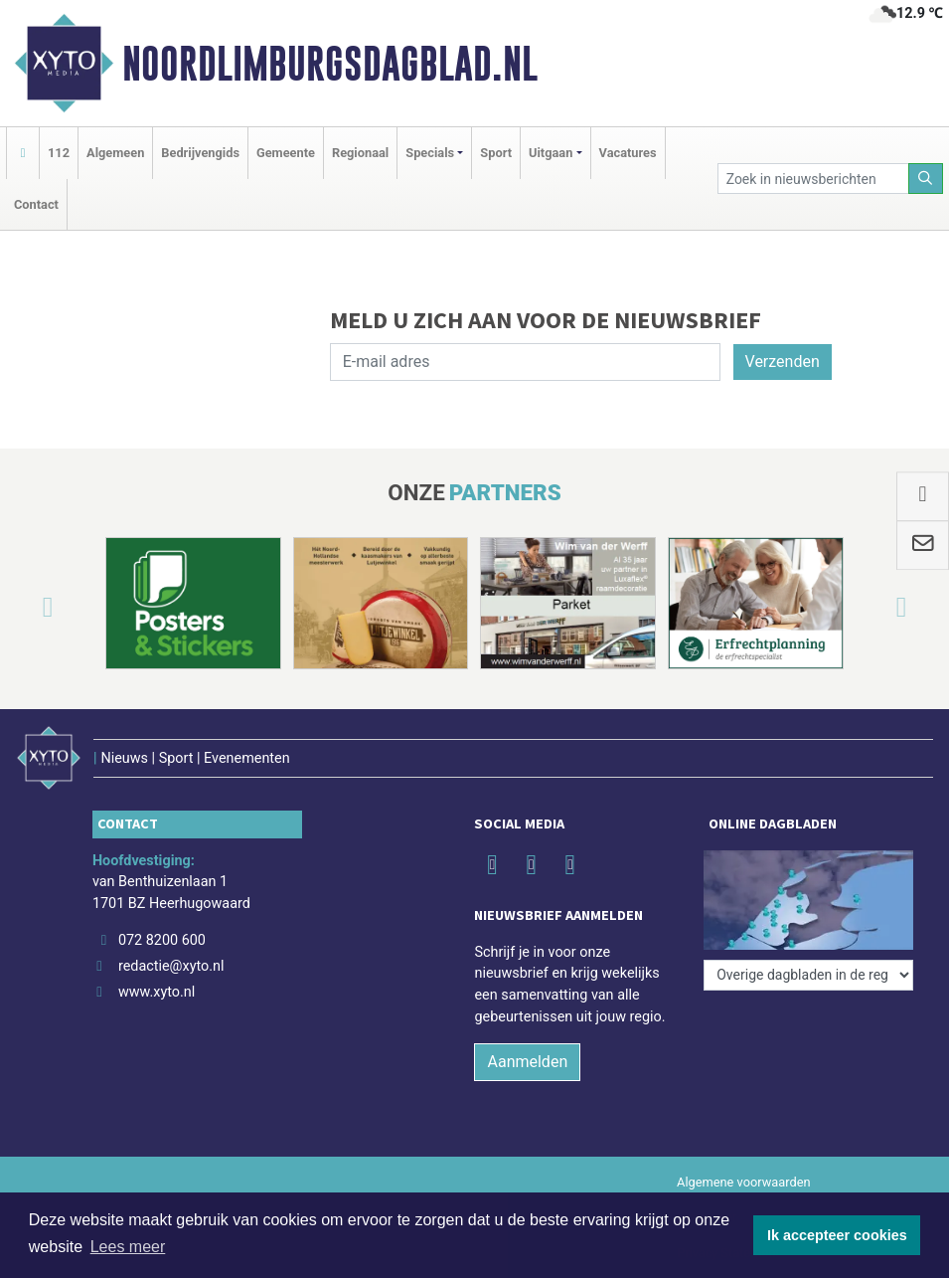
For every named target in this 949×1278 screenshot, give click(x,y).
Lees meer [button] (128, 1246)
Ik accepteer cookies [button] (837, 1235)
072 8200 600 (162, 940)
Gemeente (285, 152)
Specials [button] (429, 152)
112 (59, 152)
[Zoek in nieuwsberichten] (813, 178)
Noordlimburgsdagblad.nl (330, 64)
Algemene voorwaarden (743, 1182)
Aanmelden (527, 1061)
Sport (496, 152)
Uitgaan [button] (550, 152)
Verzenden (782, 361)
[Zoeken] (926, 178)
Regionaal (360, 152)
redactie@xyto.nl (171, 966)
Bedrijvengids (200, 152)
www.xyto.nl (156, 992)
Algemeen (115, 152)
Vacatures (628, 152)
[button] (24, 607)
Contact (36, 204)
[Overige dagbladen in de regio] (808, 975)
